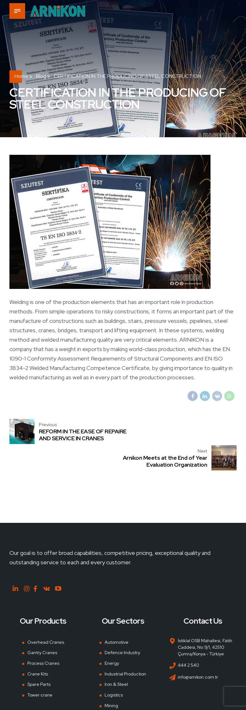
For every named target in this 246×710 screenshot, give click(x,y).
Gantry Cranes (42, 626)
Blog (41, 76)
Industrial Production (125, 647)
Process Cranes (43, 637)
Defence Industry (122, 626)
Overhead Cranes (45, 616)
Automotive (116, 616)
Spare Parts (39, 658)
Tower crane (39, 669)
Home (21, 76)
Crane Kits (37, 647)
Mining (111, 679)
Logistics (114, 669)
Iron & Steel (116, 658)
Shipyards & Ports (122, 690)
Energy (112, 637)
